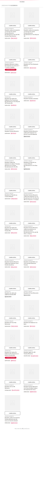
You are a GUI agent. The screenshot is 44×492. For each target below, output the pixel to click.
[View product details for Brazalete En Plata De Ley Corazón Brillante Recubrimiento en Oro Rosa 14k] (31, 155)
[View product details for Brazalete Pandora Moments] (12, 123)
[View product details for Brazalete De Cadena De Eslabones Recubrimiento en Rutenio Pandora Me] (12, 345)
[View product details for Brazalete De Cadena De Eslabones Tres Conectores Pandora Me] (12, 221)
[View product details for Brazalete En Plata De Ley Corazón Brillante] (12, 187)
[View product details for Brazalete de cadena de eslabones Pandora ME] (12, 284)
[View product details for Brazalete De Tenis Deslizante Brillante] (31, 57)
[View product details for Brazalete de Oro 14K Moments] (12, 378)
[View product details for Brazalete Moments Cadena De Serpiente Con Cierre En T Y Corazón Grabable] (12, 57)
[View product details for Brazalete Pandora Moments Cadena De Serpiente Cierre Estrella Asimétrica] (12, 253)
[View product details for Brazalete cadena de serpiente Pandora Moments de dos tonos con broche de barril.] (12, 409)
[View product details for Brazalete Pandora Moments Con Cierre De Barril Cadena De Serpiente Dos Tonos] (31, 378)
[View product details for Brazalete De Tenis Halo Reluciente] (12, 313)
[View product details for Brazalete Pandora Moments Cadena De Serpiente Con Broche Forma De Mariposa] (31, 123)
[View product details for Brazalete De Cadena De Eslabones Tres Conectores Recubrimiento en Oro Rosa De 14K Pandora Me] (12, 91)
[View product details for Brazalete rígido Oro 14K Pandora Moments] (31, 345)
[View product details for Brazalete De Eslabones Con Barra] (31, 313)
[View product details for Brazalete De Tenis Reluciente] (31, 284)
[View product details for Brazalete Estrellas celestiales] (31, 91)
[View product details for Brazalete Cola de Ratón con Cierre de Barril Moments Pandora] (31, 253)
